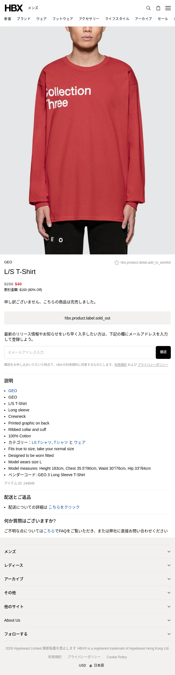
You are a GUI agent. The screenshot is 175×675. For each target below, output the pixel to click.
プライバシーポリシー (153, 364)
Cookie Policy (117, 657)
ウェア (80, 442)
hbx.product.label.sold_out (87, 318)
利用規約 (121, 364)
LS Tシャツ (42, 442)
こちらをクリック (64, 507)
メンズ (33, 8)
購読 (163, 352)
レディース (13, 565)
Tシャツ (61, 442)
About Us (12, 620)
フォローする (16, 634)
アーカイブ (13, 579)
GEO (8, 262)
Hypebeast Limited (28, 648)
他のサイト (14, 606)
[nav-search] (148, 8)
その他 (10, 592)
